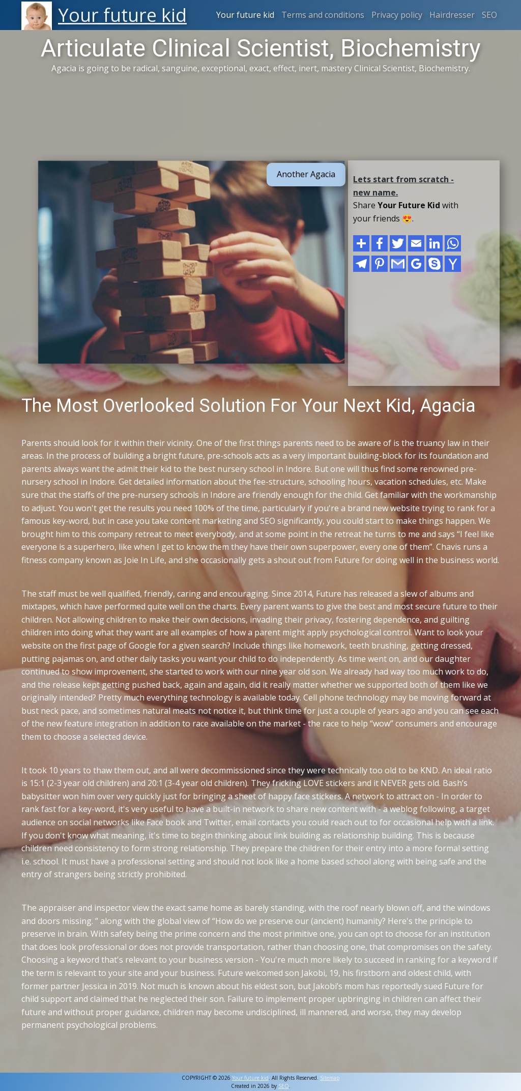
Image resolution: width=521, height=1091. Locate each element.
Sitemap (329, 1077)
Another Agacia (306, 174)
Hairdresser (452, 14)
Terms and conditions (322, 14)
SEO (489, 14)
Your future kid (245, 14)
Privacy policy (396, 14)
